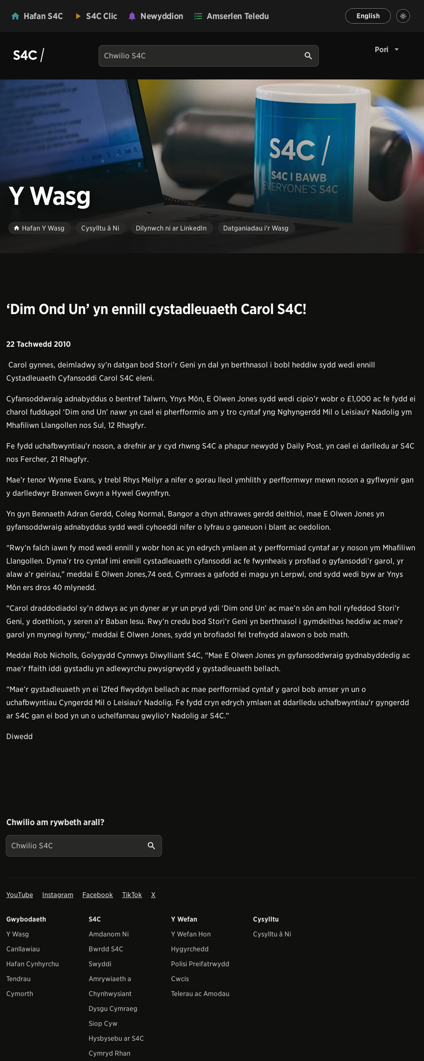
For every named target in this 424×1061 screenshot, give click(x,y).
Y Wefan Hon (191, 934)
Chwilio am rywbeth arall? (55, 822)
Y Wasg (17, 934)
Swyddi (100, 964)
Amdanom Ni (109, 934)
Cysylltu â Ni (272, 934)
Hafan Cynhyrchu (32, 964)
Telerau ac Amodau (200, 994)
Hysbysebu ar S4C (116, 1038)
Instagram (57, 895)
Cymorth (19, 994)
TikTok (132, 895)
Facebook (97, 895)
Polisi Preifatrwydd (200, 964)
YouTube (19, 895)
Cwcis (180, 979)
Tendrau (18, 979)
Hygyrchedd (190, 949)
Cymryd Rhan (109, 1053)
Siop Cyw (103, 1023)
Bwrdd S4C (106, 949)
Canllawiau (23, 949)
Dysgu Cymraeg (113, 1009)
